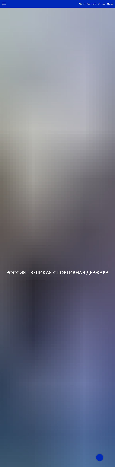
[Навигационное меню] (4, 4)
